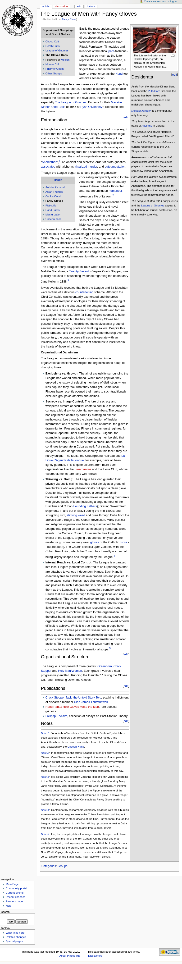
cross (123, 542)
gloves (94, 542)
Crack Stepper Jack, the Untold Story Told (73, 697)
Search (5, 911)
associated (48, 166)
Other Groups (54, 73)
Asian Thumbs (54, 191)
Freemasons (82, 469)
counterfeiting (84, 292)
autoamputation (115, 166)
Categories (48, 866)
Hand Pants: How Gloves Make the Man (72, 706)
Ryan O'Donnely (91, 107)
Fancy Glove (69, 19)
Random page (14, 901)
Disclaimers (95, 955)
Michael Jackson (141, 110)
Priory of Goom (55, 68)
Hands (58, 179)
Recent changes (15, 896)
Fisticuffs (51, 205)
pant (111, 51)
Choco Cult (52, 41)
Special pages (14, 941)
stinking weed (76, 515)
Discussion (61, 6)
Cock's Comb (54, 196)
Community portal (16, 888)
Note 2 (45, 752)
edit (125, 117)
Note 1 (45, 733)
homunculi (116, 190)
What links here (15, 932)
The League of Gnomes (70, 102)
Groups (63, 866)
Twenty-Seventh (80, 271)
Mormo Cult (52, 64)
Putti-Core (154, 91)
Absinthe (146, 125)
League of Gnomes (57, 50)
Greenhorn (104, 666)
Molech (65, 59)
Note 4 (45, 810)
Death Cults (53, 46)
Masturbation (53, 214)
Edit (79, 6)
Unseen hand (54, 219)
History (91, 6)
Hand (119, 73)
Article (46, 6)
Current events (14, 892)
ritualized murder (86, 166)
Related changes (16, 937)
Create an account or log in (160, 1)
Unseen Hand (76, 746)
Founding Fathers (85, 506)
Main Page (12, 884)
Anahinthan (49, 162)
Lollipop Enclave (56, 716)
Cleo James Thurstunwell (91, 702)
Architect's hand (55, 187)
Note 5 (45, 834)
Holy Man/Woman (70, 670)
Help (8, 905)
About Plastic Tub (69, 955)
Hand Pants (53, 210)
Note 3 (45, 776)
